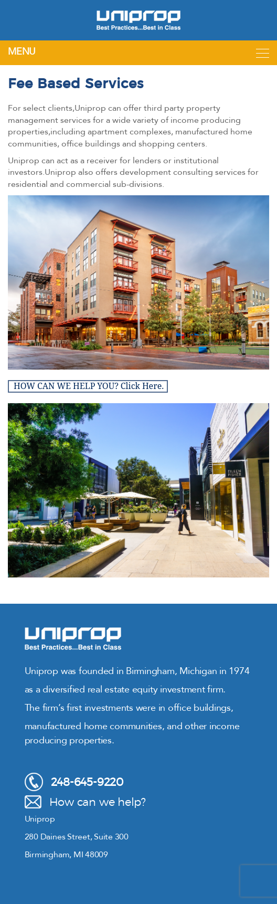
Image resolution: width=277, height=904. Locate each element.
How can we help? (85, 801)
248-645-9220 (74, 782)
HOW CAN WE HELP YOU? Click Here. (89, 386)
